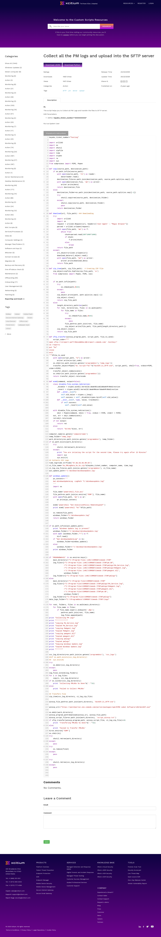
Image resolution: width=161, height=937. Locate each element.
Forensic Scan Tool (134, 867)
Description (52, 100)
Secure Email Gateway (44, 893)
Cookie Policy (51, 930)
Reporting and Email (13, 299)
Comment (48, 813)
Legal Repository (39, 930)
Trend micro (10, 325)
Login (151, 3)
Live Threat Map (133, 873)
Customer (100, 912)
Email (46, 805)
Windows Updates (12, 68)
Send (46, 842)
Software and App (12, 248)
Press (99, 909)
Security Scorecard (134, 870)
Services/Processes (12, 232)
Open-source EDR (134, 877)
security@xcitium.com (22, 898)
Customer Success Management (78, 879)
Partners (100, 922)
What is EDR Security (104, 877)
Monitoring (9, 76)
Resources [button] (129, 3)
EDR (37, 877)
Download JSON (53, 65)
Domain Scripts (11, 257)
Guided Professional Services (77, 882)
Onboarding (9, 282)
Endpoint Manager (42, 880)
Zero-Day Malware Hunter (137, 880)
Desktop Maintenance (13, 181)
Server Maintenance (13, 177)
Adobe (17, 314)
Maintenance (10, 274)
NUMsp (8, 314)
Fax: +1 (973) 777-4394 (14, 885)
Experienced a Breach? (105, 892)
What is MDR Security (104, 870)
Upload (81, 91)
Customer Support (73, 886)
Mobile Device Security (44, 883)
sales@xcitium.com (18, 891)
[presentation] (59, 834)
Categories (11, 56)
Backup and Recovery (13, 265)
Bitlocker (8, 253)
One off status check (13, 269)
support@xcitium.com (20, 894)
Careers (99, 919)
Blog (99, 905)
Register (141, 3)
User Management (12, 286)
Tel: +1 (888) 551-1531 (13, 878)
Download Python (72, 65)
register (66, 35)
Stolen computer (11, 72)
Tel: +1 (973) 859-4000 (14, 882)
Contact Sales (102, 895)
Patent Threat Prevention (45, 870)
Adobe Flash (28, 314)
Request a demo (103, 902)
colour (8, 328)
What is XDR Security (104, 873)
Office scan (24, 321)
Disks (7, 236)
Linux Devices (11, 321)
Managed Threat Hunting (75, 876)
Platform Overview (42, 867)
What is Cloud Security (105, 867)
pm (69, 91)
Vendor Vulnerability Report (137, 883)
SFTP (64, 91)
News (99, 915)
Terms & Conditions (12, 930)
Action (7, 80)
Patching (8, 295)
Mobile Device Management (45, 887)
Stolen (30, 318)
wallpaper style (23, 325)
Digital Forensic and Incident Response (80, 872)
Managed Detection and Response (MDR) (79, 868)
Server (75, 91)
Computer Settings (12, 240)
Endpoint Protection (43, 873)
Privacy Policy (26, 930)
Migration (8, 261)
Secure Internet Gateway (14, 318)
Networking (9, 290)
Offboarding (9, 278)
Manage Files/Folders (13, 244)
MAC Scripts (10, 227)
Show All (8, 63)
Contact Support (103, 899)
